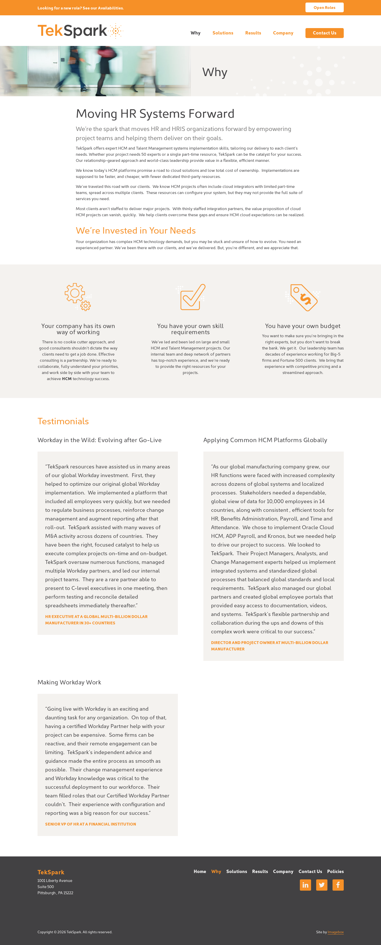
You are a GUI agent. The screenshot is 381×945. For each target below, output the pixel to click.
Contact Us (324, 32)
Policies (335, 871)
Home (200, 871)
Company (283, 32)
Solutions (223, 32)
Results (253, 32)
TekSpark (80, 31)
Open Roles (324, 7)
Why (196, 32)
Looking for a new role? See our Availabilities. (81, 7)
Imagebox (336, 931)
